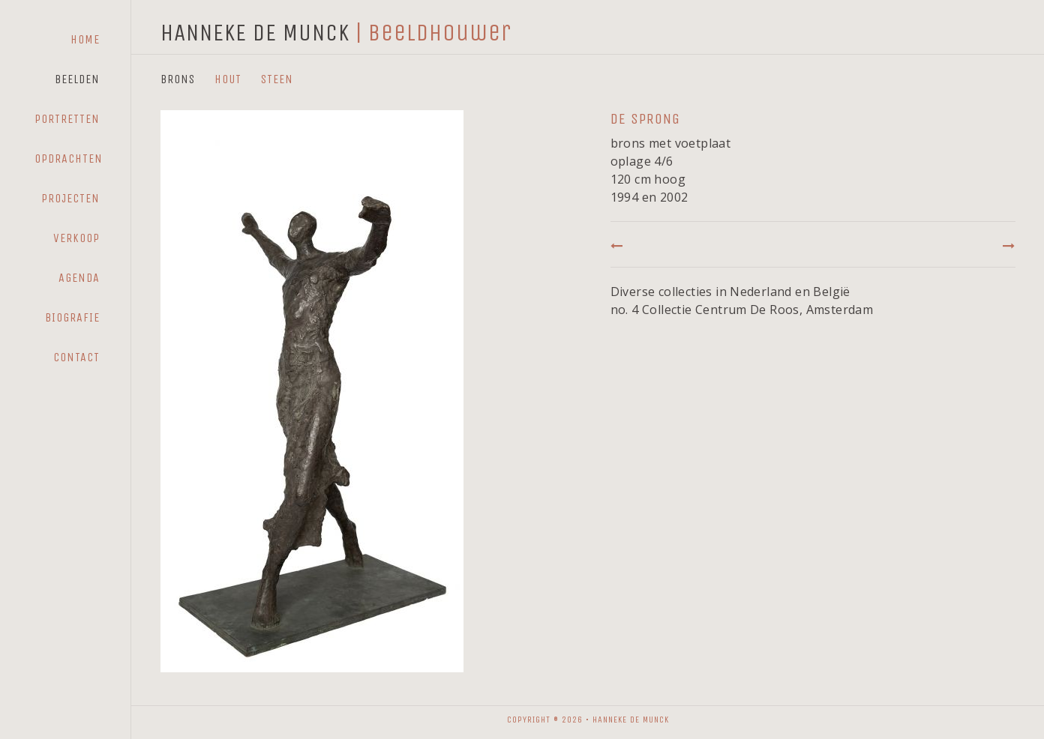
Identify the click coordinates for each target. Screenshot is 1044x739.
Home (85, 39)
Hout (228, 79)
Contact (76, 357)
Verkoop (76, 238)
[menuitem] (67, 40)
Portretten (67, 119)
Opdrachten (68, 158)
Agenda (79, 278)
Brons (177, 79)
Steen (277, 79)
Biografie (72, 317)
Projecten (70, 198)
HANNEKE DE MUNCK (255, 32)
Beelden (77, 79)
